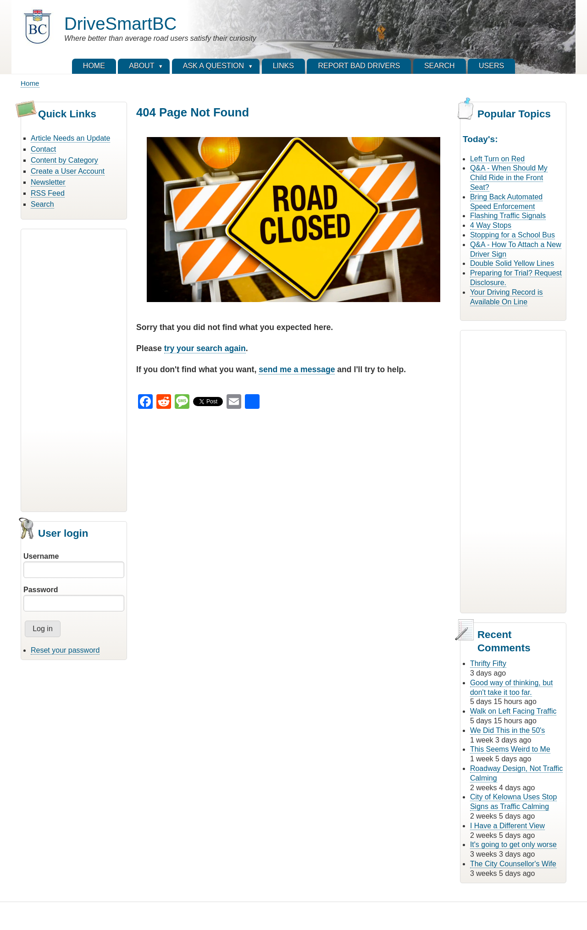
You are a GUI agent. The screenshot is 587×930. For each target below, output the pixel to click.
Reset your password (65, 650)
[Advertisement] (73, 368)
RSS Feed (48, 193)
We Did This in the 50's (507, 730)
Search (42, 204)
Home (30, 83)
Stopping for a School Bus (512, 235)
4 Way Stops (490, 225)
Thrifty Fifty (488, 663)
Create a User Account (68, 171)
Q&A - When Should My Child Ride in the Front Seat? (509, 177)
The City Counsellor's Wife (513, 864)
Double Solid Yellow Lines (512, 263)
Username (41, 556)
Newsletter (48, 182)
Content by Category (64, 160)
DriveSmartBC (120, 23)
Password (40, 590)
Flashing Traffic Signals (508, 216)
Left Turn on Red (497, 159)
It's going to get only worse (513, 844)
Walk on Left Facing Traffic (513, 711)
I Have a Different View (507, 826)
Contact (43, 149)
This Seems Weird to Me (510, 749)
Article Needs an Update (70, 138)
